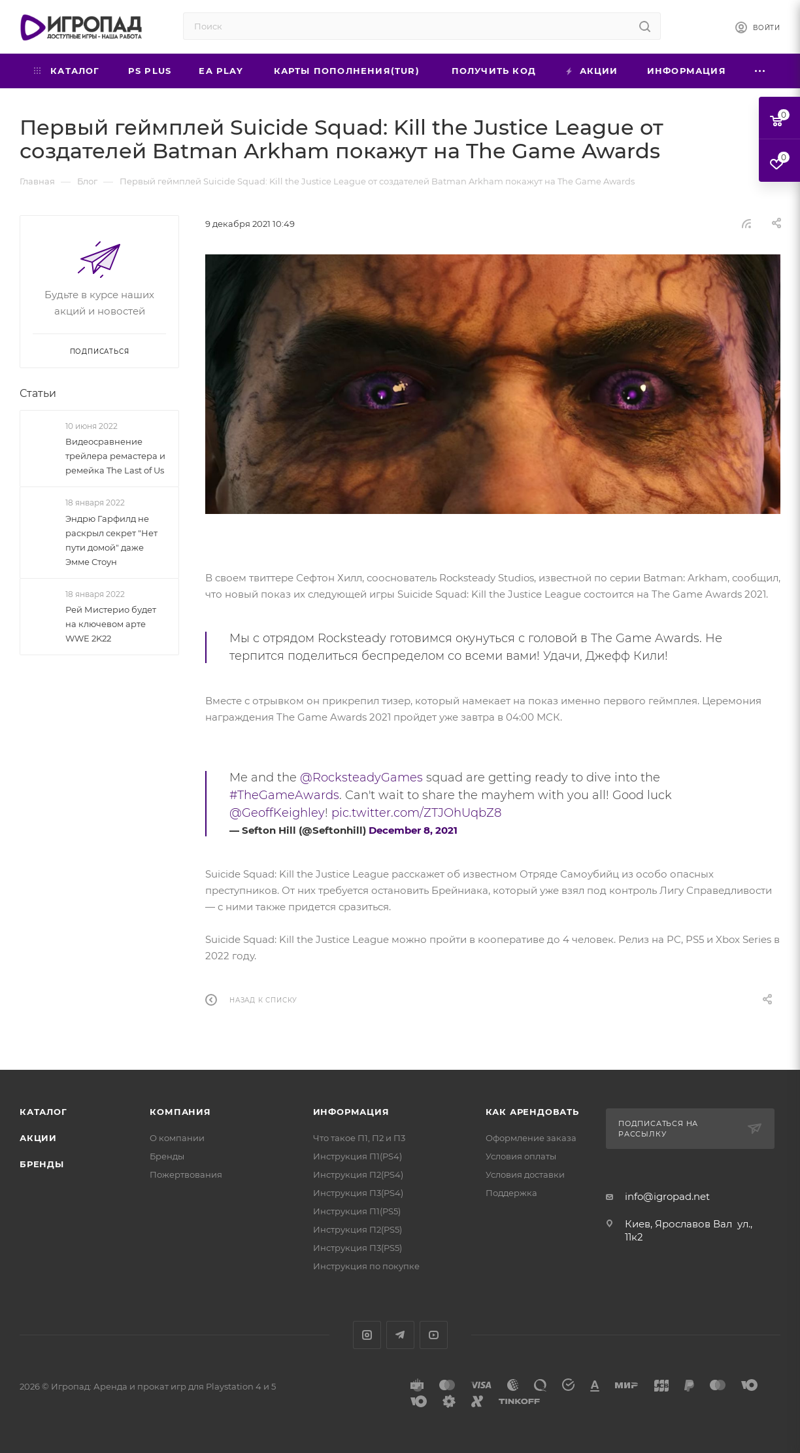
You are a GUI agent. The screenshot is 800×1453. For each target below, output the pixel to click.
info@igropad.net (667, 1196)
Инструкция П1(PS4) (357, 1156)
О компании (177, 1138)
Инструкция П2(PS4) (358, 1174)
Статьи (38, 393)
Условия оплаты (521, 1156)
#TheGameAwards (284, 795)
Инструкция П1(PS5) (357, 1211)
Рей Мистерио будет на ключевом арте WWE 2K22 (110, 623)
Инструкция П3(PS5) (357, 1247)
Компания (180, 1111)
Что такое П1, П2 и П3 (359, 1138)
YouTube (434, 1335)
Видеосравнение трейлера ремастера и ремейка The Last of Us (115, 455)
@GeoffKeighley (277, 813)
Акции (38, 1138)
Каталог (43, 1111)
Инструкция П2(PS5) (357, 1229)
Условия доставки (525, 1174)
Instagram (367, 1335)
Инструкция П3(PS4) (358, 1193)
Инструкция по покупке (366, 1266)
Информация (351, 1111)
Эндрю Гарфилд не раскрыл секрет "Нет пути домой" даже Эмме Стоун (111, 540)
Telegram (400, 1335)
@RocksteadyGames (361, 777)
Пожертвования (186, 1174)
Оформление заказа (531, 1138)
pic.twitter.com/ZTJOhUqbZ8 (416, 813)
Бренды (42, 1164)
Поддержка (511, 1193)
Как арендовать (532, 1111)
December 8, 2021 (413, 830)
